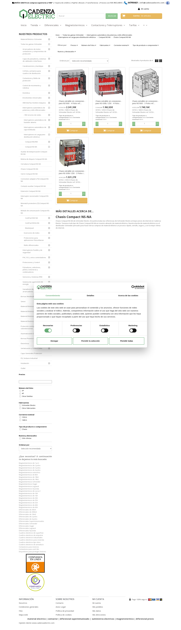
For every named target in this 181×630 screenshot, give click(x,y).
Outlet (23, 368)
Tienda (35, 25)
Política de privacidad (65, 611)
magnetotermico (125, 618)
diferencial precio (145, 618)
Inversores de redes (31, 233)
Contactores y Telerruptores (108, 25)
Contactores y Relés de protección (31, 79)
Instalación (25, 363)
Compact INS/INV (31, 142)
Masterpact (29, 228)
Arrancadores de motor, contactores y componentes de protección (34, 51)
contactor (53, 618)
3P (23, 390)
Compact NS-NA (31, 147)
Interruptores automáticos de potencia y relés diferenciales (34, 109)
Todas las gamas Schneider (31, 44)
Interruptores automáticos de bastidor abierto (35, 121)
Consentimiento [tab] (53, 295)
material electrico (36, 618)
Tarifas (134, 25)
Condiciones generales (28, 607)
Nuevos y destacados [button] (67, 51)
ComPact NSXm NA (32, 223)
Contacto (59, 603)
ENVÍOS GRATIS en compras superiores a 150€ (32, 3)
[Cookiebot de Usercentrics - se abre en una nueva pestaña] (133, 287)
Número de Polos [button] (88, 45)
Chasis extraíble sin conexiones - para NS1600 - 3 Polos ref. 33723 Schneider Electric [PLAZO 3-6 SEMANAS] (145, 102)
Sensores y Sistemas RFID (32, 277)
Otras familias (27, 396)
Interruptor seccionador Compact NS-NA (35, 197)
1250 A (24, 417)
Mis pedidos (97, 607)
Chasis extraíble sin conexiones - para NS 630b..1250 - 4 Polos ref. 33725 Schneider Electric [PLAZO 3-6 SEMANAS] (109, 102)
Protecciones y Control (31, 262)
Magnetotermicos (76, 25)
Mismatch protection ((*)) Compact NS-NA (35, 204)
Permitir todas (126, 341)
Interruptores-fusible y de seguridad (32, 251)
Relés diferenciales (31, 245)
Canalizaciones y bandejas (33, 66)
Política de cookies (64, 614)
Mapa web (23, 614)
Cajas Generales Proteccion (31, 353)
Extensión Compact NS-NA (30, 191)
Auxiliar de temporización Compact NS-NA (34, 153)
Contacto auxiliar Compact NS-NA (33, 186)
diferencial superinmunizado (74, 618)
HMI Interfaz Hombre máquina (34, 103)
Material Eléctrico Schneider (31, 39)
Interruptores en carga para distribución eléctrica (34, 135)
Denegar (54, 341)
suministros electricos (103, 618)
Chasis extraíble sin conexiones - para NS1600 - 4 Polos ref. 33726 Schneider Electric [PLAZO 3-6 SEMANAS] (72, 102)
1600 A (24, 420)
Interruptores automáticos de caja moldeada (35, 128)
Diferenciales (52, 25)
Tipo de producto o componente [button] (146, 45)
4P (23, 393)
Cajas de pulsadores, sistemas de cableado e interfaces (34, 60)
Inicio (24, 25)
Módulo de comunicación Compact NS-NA (35, 211)
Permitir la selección (90, 341)
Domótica (26, 93)
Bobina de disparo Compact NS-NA (34, 159)
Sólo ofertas (26, 438)
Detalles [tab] (90, 295)
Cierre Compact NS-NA (29, 174)
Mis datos (96, 611)
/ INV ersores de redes (32, 115)
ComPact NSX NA (31, 218)
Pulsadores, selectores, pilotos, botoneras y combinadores (32, 269)
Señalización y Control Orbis (31, 348)
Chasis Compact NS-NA (29, 169)
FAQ (20, 611)
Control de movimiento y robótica (32, 86)
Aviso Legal (60, 607)
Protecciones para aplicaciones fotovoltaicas (34, 239)
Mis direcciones (99, 614)
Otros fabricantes (28, 408)
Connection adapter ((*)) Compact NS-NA (35, 180)
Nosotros (23, 603)
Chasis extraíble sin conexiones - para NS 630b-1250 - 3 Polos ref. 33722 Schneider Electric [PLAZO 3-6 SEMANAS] (72, 172)
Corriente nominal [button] (121, 45)
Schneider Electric (28, 405)
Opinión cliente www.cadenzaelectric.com (36, 623)
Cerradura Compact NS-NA (31, 164)
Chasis (24, 429)
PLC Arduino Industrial (29, 358)
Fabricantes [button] (105, 45)
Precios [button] (74, 45)
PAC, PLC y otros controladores (34, 257)
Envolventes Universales (32, 98)
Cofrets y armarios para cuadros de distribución (32, 72)
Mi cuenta (145, 9)
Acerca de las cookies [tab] (128, 295)
